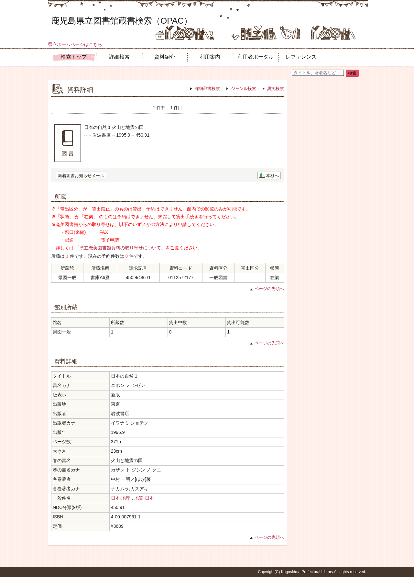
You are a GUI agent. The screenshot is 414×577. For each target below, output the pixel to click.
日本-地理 (121, 498)
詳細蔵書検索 (207, 88)
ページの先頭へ (269, 288)
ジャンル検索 (243, 88)
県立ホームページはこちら (75, 44)
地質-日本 (144, 498)
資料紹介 (164, 57)
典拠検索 (275, 88)
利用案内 (210, 57)
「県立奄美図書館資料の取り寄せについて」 (120, 247)
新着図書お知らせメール (81, 175)
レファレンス (301, 57)
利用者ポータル (255, 57)
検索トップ (74, 57)
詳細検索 (119, 57)
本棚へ (272, 175)
